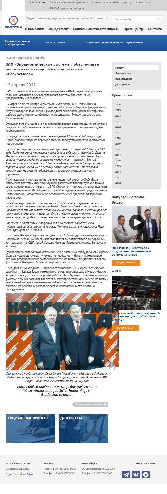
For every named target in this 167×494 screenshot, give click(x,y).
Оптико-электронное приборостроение (17, 43)
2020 (118, 138)
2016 (118, 160)
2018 (118, 149)
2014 (118, 171)
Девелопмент (135, 42)
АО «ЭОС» (55, 2)
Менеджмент (58, 29)
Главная (10, 58)
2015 (118, 166)
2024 (118, 115)
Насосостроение (55, 42)
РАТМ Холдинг (38, 2)
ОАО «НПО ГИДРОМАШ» (75, 2)
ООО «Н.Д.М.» (142, 2)
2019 (118, 143)
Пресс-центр (133, 29)
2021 (118, 132)
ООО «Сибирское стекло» (117, 2)
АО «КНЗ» (96, 2)
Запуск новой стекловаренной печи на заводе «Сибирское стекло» (136, 316)
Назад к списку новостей (90, 404)
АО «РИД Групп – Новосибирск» (67, 8)
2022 (118, 126)
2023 (118, 121)
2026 (118, 104)
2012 (118, 182)
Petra (30, 474)
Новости (40, 58)
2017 (118, 154)
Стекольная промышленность (104, 42)
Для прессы (122, 84)
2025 (118, 110)
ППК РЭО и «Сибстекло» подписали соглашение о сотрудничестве (131, 251)
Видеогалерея (123, 78)
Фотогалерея (123, 73)
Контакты (155, 29)
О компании (34, 29)
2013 (118, 177)
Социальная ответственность (96, 29)
